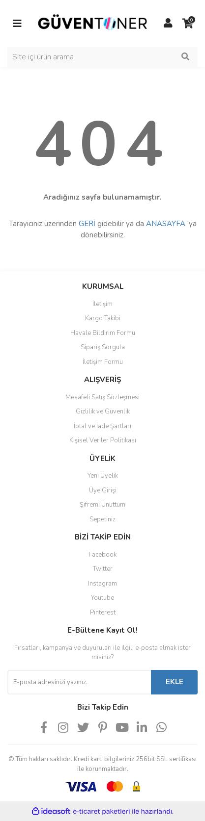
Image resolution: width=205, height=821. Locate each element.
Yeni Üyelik (103, 475)
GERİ (87, 224)
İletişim (102, 304)
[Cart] (188, 23)
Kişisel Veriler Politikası (102, 440)
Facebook (102, 554)
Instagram (102, 583)
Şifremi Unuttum (102, 504)
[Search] (102, 57)
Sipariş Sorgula (103, 347)
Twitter (103, 568)
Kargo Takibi (102, 318)
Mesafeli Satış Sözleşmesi (102, 397)
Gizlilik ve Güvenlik (103, 411)
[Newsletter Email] (79, 682)
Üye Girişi (103, 490)
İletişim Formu (103, 362)
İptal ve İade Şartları (102, 426)
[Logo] (92, 23)
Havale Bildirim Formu (102, 333)
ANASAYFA (165, 224)
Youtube (102, 597)
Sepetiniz (102, 519)
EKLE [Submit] (174, 682)
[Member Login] (168, 23)
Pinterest (103, 612)
